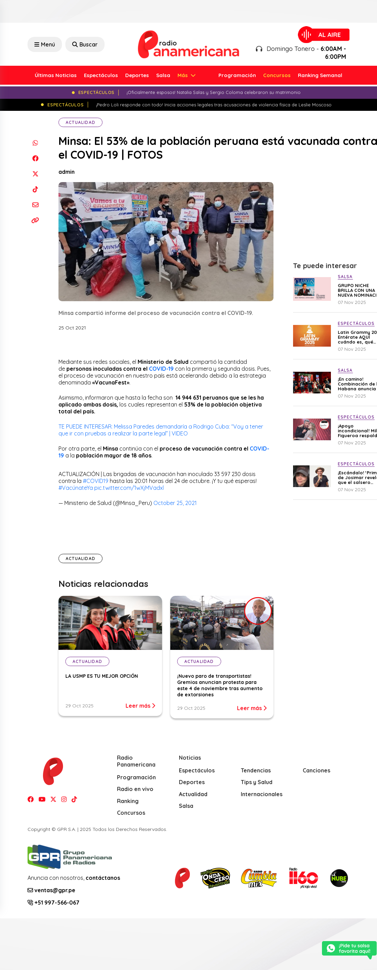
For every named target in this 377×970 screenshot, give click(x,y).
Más (183, 75)
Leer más (140, 705)
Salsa (163, 75)
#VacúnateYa (75, 487)
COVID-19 (161, 368)
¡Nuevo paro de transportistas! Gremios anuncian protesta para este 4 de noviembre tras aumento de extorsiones (219, 685)
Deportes (137, 75)
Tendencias (256, 770)
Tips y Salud (256, 782)
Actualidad (80, 122)
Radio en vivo (135, 789)
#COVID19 (95, 480)
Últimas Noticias (56, 75)
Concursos (277, 75)
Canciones (316, 770)
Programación (237, 75)
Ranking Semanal (320, 75)
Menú (44, 44)
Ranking (128, 801)
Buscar (85, 44)
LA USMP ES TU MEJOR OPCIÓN (102, 676)
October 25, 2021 (175, 502)
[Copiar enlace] (35, 220)
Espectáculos (101, 75)
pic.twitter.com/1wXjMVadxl (129, 487)
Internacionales (261, 794)
